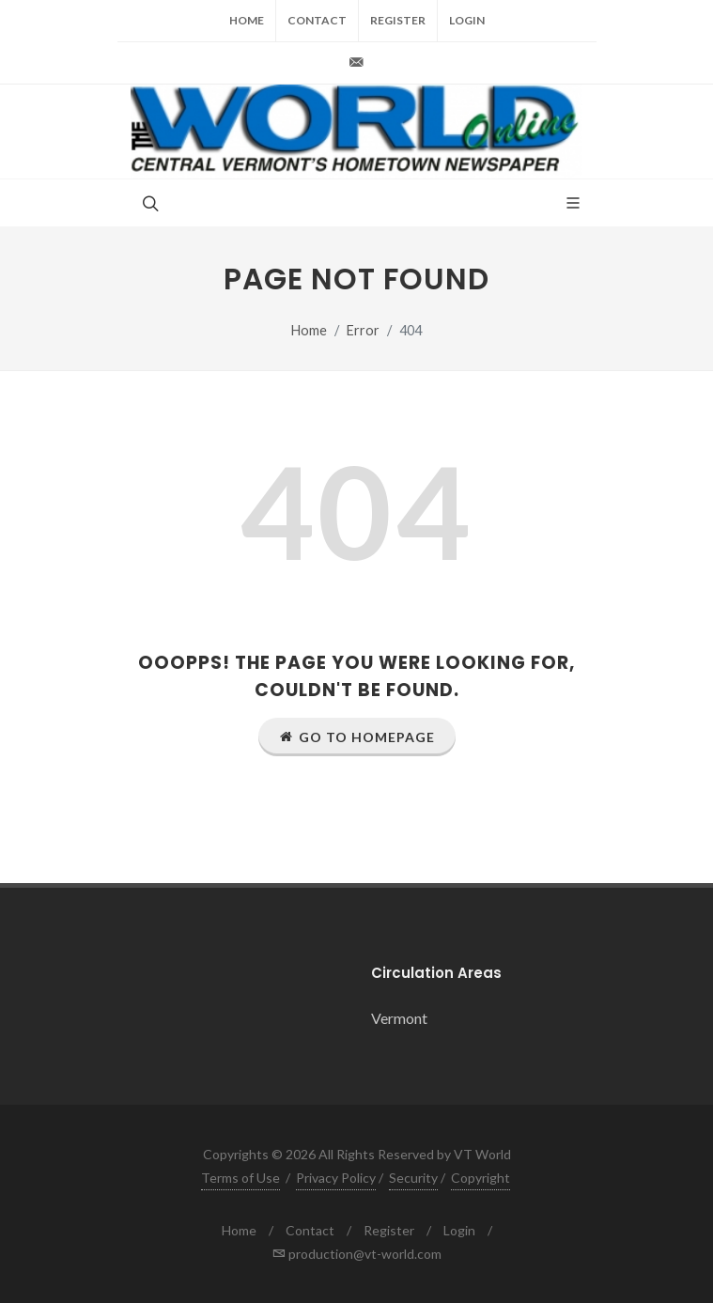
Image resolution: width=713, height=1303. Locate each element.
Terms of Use (240, 1178)
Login (467, 20)
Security (413, 1178)
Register (398, 20)
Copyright (480, 1178)
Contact (317, 20)
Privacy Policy (336, 1178)
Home (246, 20)
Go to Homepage (357, 736)
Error (363, 330)
